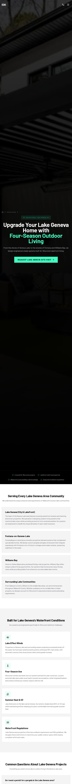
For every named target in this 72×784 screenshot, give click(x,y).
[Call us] (63, 5)
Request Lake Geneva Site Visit (36, 260)
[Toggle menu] (68, 5)
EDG (4, 4)
